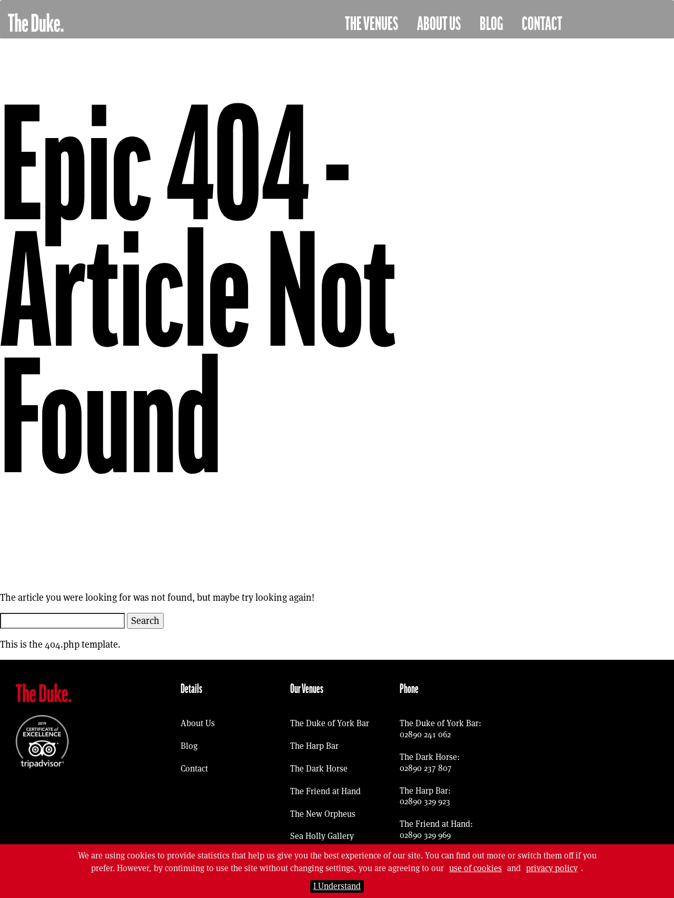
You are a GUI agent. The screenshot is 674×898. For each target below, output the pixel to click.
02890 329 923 (425, 801)
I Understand (337, 886)
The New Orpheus (322, 813)
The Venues (371, 24)
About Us (439, 24)
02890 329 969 (425, 835)
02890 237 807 (426, 768)
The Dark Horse (319, 768)
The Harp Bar (314, 745)
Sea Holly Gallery (322, 836)
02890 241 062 (425, 734)
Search (145, 620)
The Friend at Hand (325, 791)
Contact (542, 24)
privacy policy (552, 868)
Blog (491, 24)
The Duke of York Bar (329, 723)
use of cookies (475, 868)
